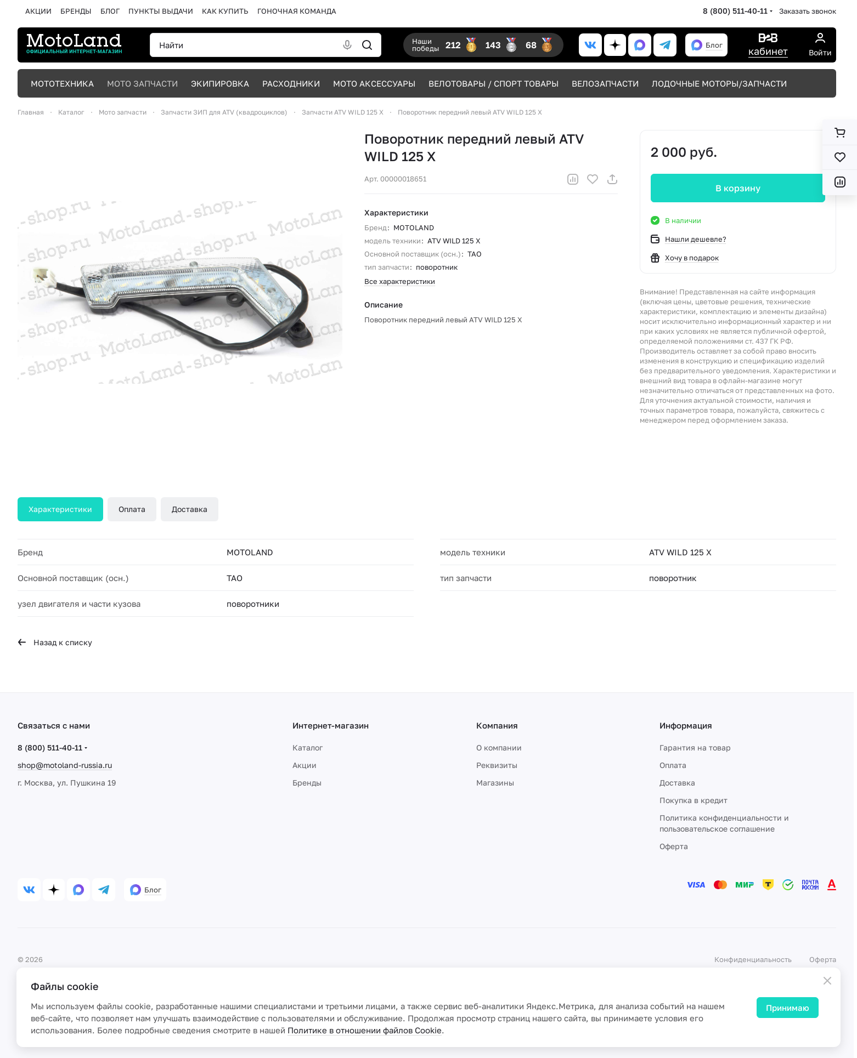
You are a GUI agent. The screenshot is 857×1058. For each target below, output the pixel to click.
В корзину (737, 188)
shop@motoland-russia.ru (65, 765)
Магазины (495, 782)
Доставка (189, 509)
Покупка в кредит (693, 800)
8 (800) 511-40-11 (735, 10)
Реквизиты (496, 765)
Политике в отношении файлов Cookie (364, 1030)
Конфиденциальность (753, 959)
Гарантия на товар (695, 747)
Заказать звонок (807, 11)
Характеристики (60, 509)
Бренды (307, 782)
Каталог (307, 747)
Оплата (132, 509)
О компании (499, 747)
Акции (304, 765)
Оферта (673, 846)
